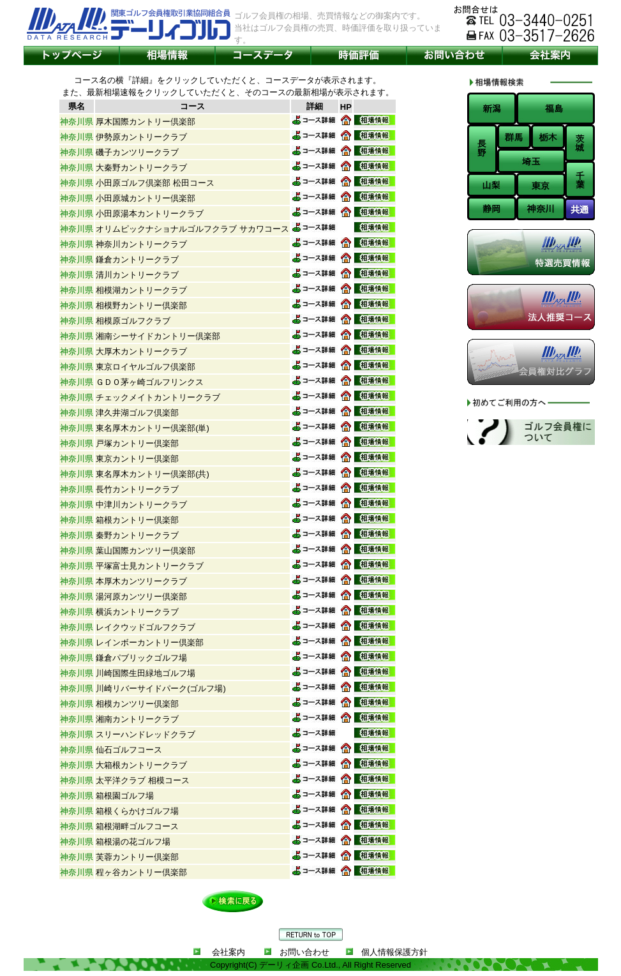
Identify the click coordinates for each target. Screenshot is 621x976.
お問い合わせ (304, 952)
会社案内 (228, 952)
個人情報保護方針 (394, 952)
